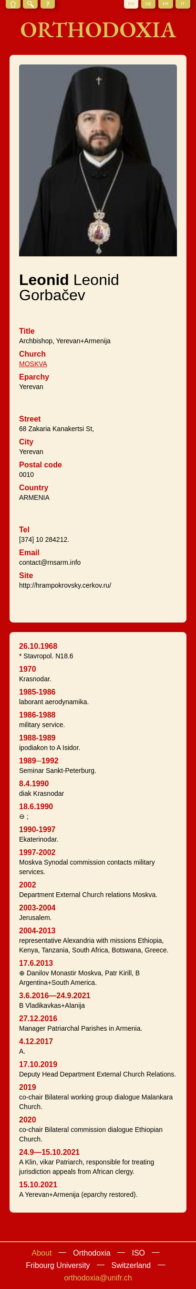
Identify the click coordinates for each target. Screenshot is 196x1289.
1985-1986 (37, 692)
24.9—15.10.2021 (49, 1152)
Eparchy (34, 377)
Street (30, 419)
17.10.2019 (38, 1064)
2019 (27, 1087)
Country (33, 488)
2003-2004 (37, 908)
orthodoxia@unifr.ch (98, 1278)
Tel (24, 530)
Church (32, 354)
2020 (27, 1120)
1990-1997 (37, 829)
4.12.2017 (36, 1041)
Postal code (40, 465)
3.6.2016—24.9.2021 (54, 996)
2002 (27, 885)
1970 (27, 669)
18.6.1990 (36, 807)
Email (29, 553)
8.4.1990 (34, 784)
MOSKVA (33, 364)
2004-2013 (37, 931)
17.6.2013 (36, 963)
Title (27, 331)
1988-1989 (37, 738)
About (42, 1253)
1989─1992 (39, 761)
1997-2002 (37, 852)
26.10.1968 (38, 646)
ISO (138, 1253)
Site (26, 575)
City (26, 442)
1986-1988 (37, 715)
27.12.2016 (38, 1018)
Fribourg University (58, 1265)
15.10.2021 (38, 1185)
